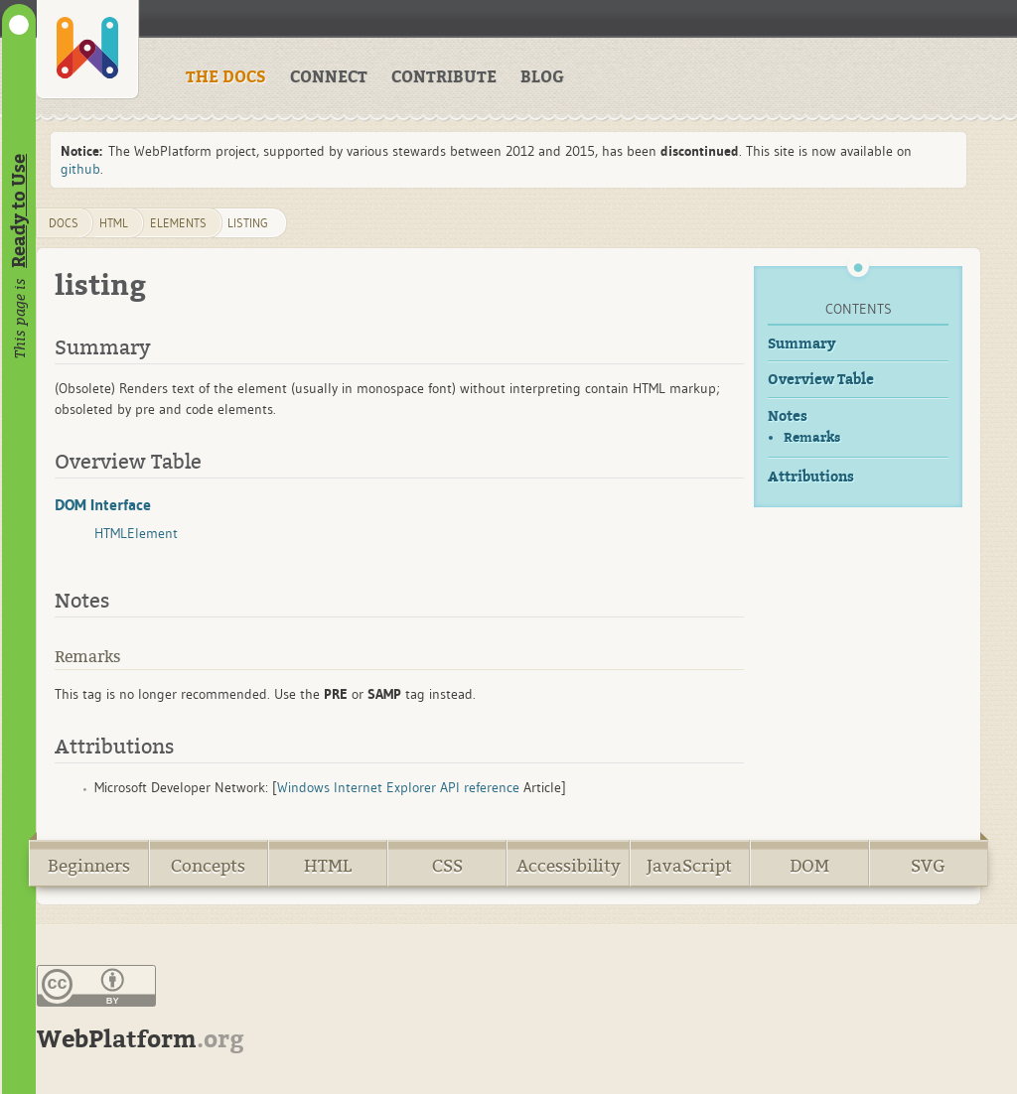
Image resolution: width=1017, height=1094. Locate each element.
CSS (447, 866)
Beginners (89, 866)
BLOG (542, 77)
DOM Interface (103, 504)
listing (247, 222)
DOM (809, 866)
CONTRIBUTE (444, 77)
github (80, 169)
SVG (928, 866)
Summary (802, 344)
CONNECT (328, 77)
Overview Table (821, 379)
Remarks (812, 437)
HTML (328, 866)
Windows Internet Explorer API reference (398, 787)
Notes (787, 416)
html (113, 222)
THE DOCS (226, 77)
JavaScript (689, 866)
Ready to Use (19, 211)
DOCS (63, 222)
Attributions (811, 477)
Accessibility (568, 866)
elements (178, 222)
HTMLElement (136, 533)
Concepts (208, 866)
